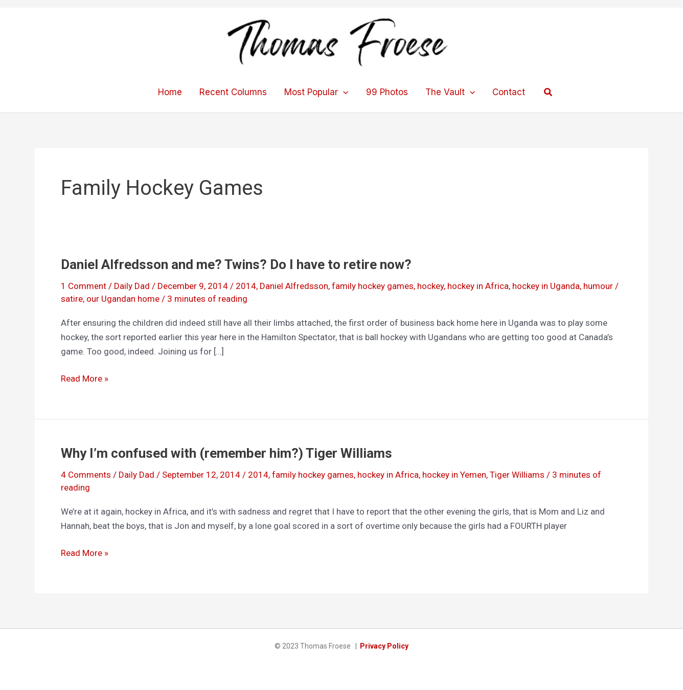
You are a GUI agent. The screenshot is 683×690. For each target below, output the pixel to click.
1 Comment (83, 286)
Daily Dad (132, 286)
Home (170, 92)
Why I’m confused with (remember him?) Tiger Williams (226, 453)
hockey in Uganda (546, 286)
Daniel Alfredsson (294, 286)
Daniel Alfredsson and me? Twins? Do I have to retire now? (236, 264)
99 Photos (387, 92)
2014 (246, 286)
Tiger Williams (517, 475)
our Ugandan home (123, 299)
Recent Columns (233, 92)
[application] (343, 92)
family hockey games (373, 286)
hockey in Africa (478, 286)
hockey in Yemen (454, 475)
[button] (548, 92)
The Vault (450, 92)
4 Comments (86, 475)
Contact (508, 92)
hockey (430, 286)
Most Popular (316, 92)
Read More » (84, 378)
